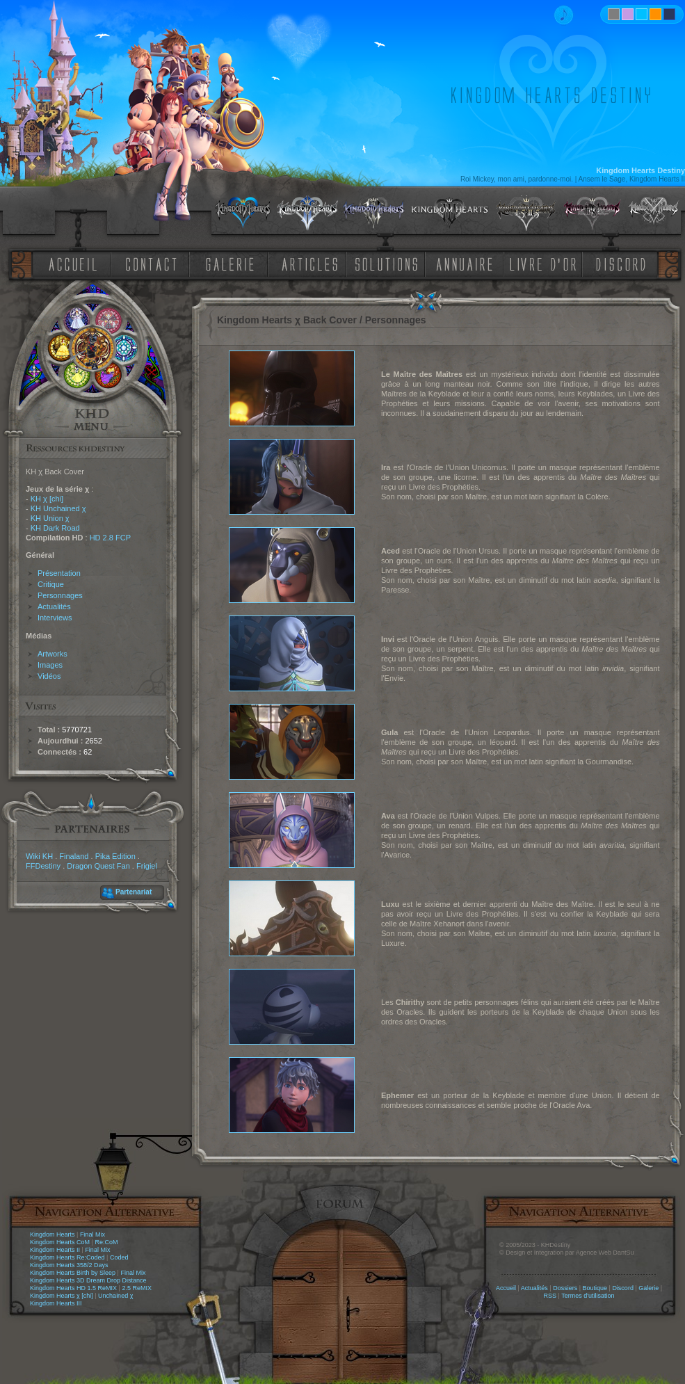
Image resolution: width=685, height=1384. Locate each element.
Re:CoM (106, 1242)
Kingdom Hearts (52, 1234)
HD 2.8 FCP (110, 537)
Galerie (648, 1288)
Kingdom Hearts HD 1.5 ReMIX (73, 1288)
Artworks (52, 654)
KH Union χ (50, 518)
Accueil (506, 1288)
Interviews (55, 617)
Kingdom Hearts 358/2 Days (69, 1265)
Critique (51, 584)
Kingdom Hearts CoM (60, 1242)
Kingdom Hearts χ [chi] (61, 1295)
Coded (119, 1257)
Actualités (54, 606)
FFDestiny (43, 866)
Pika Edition (115, 856)
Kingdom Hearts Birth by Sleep (72, 1272)
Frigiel (146, 866)
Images (50, 665)
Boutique (595, 1288)
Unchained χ (115, 1295)
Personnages (60, 595)
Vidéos (49, 676)
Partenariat (133, 892)
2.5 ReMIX (137, 1288)
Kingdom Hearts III (56, 1303)
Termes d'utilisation (587, 1295)
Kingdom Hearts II (55, 1249)
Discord (623, 1288)
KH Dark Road (55, 528)
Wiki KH (39, 856)
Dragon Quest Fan (98, 866)
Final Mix (92, 1234)
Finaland (73, 856)
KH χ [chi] (47, 498)
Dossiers (565, 1288)
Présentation (59, 573)
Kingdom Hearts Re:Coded (67, 1257)
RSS (550, 1295)
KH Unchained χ (58, 508)
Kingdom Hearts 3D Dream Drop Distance (88, 1280)
